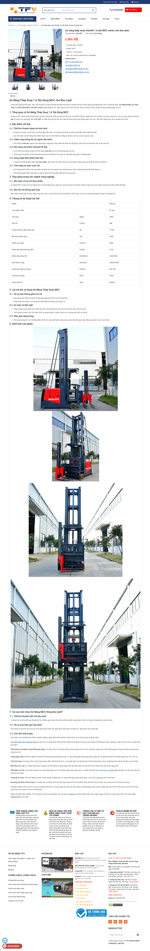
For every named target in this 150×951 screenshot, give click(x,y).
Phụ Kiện (94, 19)
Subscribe (137, 935)
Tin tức (117, 19)
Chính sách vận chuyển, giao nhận (20, 892)
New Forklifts (55, 19)
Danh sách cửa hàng (110, 2)
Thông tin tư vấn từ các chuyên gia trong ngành (93, 813)
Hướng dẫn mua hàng (16, 880)
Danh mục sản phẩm (23, 19)
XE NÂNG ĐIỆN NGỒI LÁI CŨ (76, 69)
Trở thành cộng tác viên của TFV (27, 812)
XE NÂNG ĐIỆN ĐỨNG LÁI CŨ (77, 72)
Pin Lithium (69, 19)
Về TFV (43, 19)
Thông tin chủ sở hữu (15, 901)
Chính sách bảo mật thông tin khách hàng (23, 884)
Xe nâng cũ (82, 19)
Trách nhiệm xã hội (126, 811)
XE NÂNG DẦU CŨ (72, 65)
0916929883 (117, 10)
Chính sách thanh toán (16, 888)
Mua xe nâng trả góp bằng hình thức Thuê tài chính (60, 813)
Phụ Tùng (106, 19)
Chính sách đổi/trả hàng (16, 897)
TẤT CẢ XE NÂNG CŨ (74, 62)
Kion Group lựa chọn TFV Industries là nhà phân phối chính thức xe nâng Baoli (90, 860)
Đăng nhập (124, 2)
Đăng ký (136, 2)
